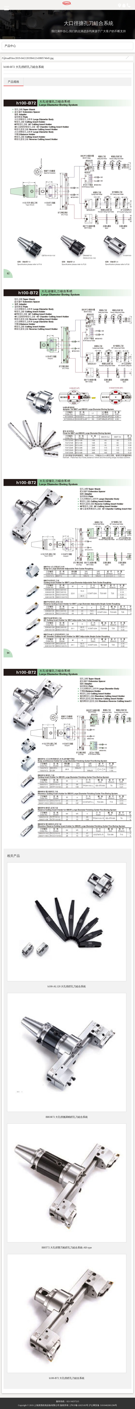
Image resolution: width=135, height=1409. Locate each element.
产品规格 (13, 81)
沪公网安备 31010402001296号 (103, 1405)
